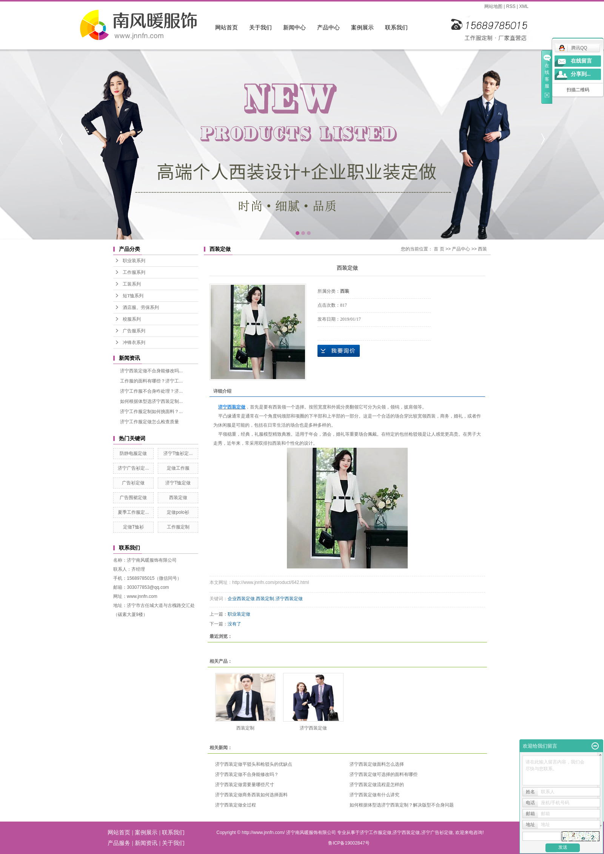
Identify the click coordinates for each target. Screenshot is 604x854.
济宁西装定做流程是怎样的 (377, 784)
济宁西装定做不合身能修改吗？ (247, 774)
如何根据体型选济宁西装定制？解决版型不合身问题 (402, 805)
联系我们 (396, 27)
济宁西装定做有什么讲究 (374, 794)
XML (523, 6)
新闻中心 (294, 27)
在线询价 (338, 351)
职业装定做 (239, 614)
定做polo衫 (178, 512)
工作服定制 (178, 527)
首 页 (439, 249)
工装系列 (132, 284)
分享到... (581, 74)
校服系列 (132, 319)
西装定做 (178, 497)
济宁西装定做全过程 (235, 805)
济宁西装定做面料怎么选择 (377, 764)
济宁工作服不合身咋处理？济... (151, 391)
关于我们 (260, 27)
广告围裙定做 (133, 497)
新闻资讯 (146, 843)
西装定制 (265, 598)
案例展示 (362, 27)
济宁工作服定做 (375, 832)
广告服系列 (134, 330)
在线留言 (581, 61)
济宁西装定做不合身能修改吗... (151, 370)
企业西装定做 (241, 598)
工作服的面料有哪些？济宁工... (151, 381)
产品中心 (328, 27)
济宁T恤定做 (178, 482)
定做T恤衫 (133, 527)
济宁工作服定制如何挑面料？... (151, 411)
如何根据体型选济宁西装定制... (151, 401)
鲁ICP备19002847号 (348, 843)
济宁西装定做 (289, 598)
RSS (511, 6)
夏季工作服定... (133, 512)
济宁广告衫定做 (437, 832)
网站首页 (226, 27)
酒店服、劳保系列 (141, 307)
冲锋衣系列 (134, 342)
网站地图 (493, 6)
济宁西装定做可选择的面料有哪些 (384, 774)
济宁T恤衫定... (178, 453)
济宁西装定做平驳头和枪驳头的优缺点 (253, 764)
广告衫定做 (133, 482)
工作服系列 (134, 272)
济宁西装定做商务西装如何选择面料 (251, 794)
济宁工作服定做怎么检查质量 (149, 421)
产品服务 (119, 843)
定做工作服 (178, 468)
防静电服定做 (133, 453)
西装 (482, 249)
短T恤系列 (133, 295)
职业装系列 (134, 260)
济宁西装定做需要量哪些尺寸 (244, 784)
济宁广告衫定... (133, 468)
